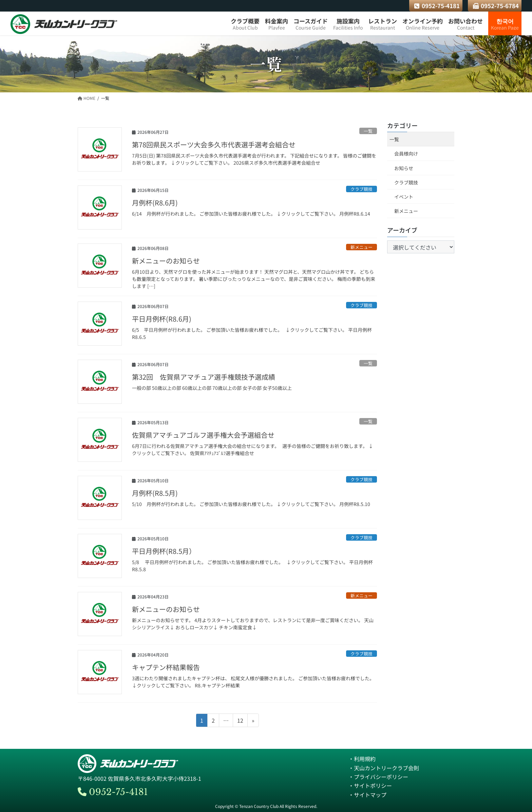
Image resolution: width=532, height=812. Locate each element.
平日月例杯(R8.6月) (161, 319)
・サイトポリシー (370, 785)
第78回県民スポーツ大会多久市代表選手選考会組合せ (214, 144)
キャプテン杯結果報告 (166, 667)
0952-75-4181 (437, 5)
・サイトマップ (367, 795)
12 (240, 721)
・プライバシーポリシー (378, 777)
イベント (403, 196)
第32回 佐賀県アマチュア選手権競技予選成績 (203, 377)
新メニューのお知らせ (166, 261)
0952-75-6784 (496, 5)
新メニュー (361, 247)
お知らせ (403, 168)
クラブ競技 (361, 189)
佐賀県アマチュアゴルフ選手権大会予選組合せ (203, 435)
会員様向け (406, 153)
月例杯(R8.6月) (155, 202)
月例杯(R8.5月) (155, 493)
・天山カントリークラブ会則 (383, 768)
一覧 (368, 131)
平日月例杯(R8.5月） (164, 551)
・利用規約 (362, 759)
